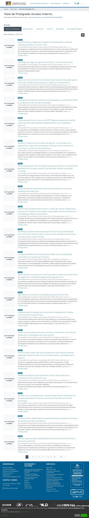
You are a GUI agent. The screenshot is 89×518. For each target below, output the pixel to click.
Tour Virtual (6, 485)
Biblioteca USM (51, 469)
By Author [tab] (40, 29)
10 (54, 457)
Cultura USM (28, 488)
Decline (77, 515)
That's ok (84, 515)
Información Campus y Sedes (12, 483)
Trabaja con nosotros (52, 491)
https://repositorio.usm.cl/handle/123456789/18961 (45, 17)
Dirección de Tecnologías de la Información (54, 475)
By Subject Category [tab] (74, 29)
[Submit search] (75, 3)
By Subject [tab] (60, 29)
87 (61, 457)
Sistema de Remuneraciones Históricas (55, 486)
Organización (7, 475)
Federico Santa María (9, 469)
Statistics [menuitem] (66, 3)
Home (6, 9)
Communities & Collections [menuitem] (39, 3)
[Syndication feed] (83, 35)
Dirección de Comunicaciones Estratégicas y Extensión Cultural (33, 471)
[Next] (64, 457)
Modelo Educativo (8, 473)
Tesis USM (13, 9)
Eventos (26, 484)
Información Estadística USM (11, 477)
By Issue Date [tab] (28, 29)
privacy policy (24, 512)
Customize (4, 515)
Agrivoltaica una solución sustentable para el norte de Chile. (43, 295)
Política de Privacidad (10, 488)
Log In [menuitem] (82, 3)
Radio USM (27, 486)
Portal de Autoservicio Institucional (53, 471)
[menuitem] (55, 3)
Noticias (26, 482)
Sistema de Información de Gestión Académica (54, 480)
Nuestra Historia (7, 467)
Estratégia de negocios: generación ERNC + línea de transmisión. (45, 62)
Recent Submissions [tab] (13, 29)
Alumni (26, 480)
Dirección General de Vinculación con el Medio (32, 474)
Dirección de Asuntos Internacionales (30, 478)
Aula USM (49, 467)
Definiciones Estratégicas (10, 471)
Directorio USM (51, 489)
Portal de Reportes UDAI (54, 477)
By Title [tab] (50, 29)
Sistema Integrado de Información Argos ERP (53, 483)
